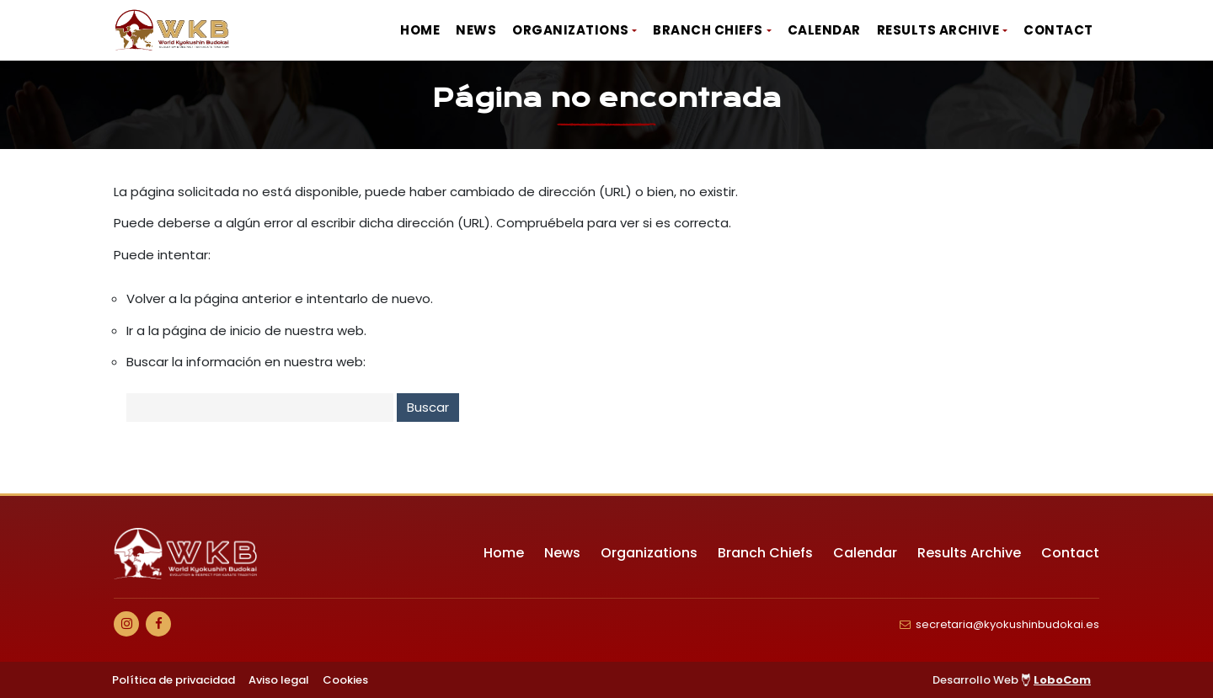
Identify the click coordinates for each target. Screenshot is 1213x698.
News (476, 30)
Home (420, 30)
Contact (1058, 30)
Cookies (345, 680)
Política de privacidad (173, 680)
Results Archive (938, 30)
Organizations (570, 30)
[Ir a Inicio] (173, 30)
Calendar (824, 30)
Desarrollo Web (1011, 680)
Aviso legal (278, 680)
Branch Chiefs (708, 30)
